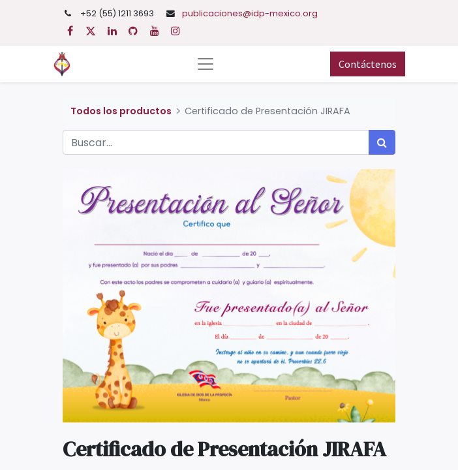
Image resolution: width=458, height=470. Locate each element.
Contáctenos (368, 63)
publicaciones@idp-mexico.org (250, 13)
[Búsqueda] (382, 142)
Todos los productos (121, 111)
